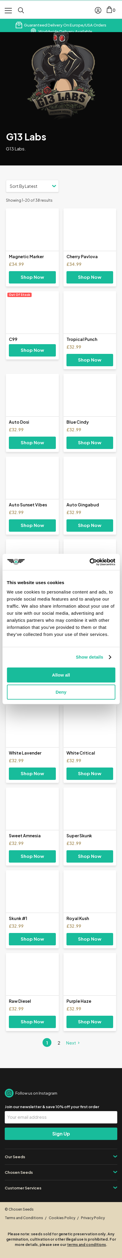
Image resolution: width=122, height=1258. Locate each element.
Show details (89, 656)
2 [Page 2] (59, 1042)
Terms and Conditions (24, 1218)
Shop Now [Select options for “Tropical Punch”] (89, 359)
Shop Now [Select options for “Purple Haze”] (89, 1021)
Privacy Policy (93, 1218)
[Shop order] (32, 186)
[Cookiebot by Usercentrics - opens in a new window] (89, 562)
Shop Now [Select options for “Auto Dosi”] (32, 442)
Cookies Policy (62, 1218)
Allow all (61, 674)
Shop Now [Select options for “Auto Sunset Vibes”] (32, 525)
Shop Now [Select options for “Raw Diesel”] (32, 1021)
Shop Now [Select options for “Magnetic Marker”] (32, 277)
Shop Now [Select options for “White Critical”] (89, 773)
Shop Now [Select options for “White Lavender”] (32, 773)
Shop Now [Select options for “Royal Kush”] (89, 939)
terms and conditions (86, 1244)
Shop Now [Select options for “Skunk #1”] (32, 939)
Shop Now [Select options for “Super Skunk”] (89, 856)
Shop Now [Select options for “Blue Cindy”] (89, 442)
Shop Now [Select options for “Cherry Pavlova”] (89, 277)
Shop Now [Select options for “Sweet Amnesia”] (32, 856)
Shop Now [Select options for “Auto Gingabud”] (89, 525)
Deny (61, 692)
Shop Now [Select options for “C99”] (32, 350)
